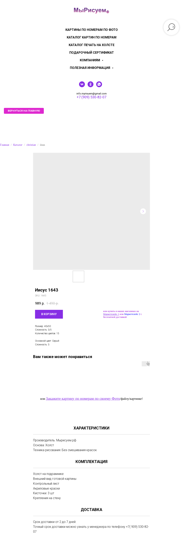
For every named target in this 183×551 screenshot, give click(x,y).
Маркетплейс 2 (132, 314)
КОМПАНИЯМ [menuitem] (90, 60)
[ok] (90, 86)
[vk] (82, 86)
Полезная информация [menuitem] (90, 68)
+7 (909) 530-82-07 (91, 97)
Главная (4, 144)
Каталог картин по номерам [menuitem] (91, 37)
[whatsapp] (99, 86)
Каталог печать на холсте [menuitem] (91, 45)
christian (31, 144)
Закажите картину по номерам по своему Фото (83, 398)
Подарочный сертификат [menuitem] (91, 52)
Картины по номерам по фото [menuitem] (91, 30)
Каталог (17, 144)
